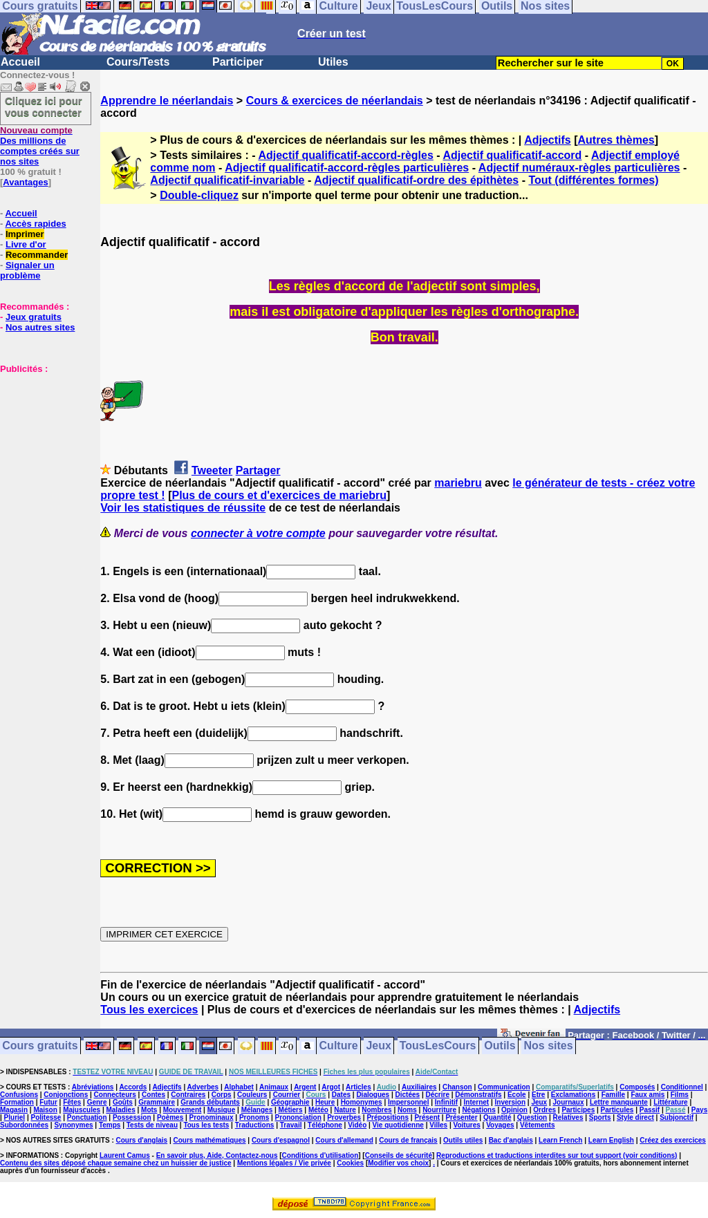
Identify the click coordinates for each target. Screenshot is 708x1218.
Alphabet (239, 1087)
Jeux (378, 1046)
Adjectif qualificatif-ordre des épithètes (416, 180)
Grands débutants (210, 1102)
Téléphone (325, 1125)
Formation (17, 1102)
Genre (97, 1102)
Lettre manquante (619, 1102)
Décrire (437, 1094)
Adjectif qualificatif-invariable (227, 180)
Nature (345, 1110)
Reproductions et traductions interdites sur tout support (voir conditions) (556, 1155)
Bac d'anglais (511, 1140)
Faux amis (647, 1094)
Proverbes (344, 1117)
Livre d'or (26, 244)
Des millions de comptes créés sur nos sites (40, 146)
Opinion (514, 1110)
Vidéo (357, 1125)
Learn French (560, 1140)
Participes (578, 1110)
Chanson (457, 1087)
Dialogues (372, 1094)
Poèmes (170, 1117)
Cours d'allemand (344, 1140)
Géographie (290, 1102)
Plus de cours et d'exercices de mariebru (278, 495)
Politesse (46, 1117)
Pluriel (15, 1117)
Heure (325, 1102)
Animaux (273, 1087)
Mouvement (182, 1110)
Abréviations (93, 1087)
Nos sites (548, 1046)
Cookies (350, 1163)
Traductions (254, 1125)
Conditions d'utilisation (320, 1155)
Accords (133, 1087)
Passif (650, 1110)
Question (532, 1117)
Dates (341, 1094)
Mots (149, 1110)
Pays (699, 1110)
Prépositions (387, 1117)
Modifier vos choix (398, 1163)
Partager (258, 470)
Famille (613, 1094)
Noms (407, 1110)
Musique (221, 1110)
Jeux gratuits (34, 317)
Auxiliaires (419, 1087)
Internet (477, 1102)
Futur (48, 1102)
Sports (600, 1117)
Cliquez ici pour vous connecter (43, 106)
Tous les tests (206, 1125)
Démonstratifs (478, 1094)
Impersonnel (408, 1102)
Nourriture (439, 1110)
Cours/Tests (137, 62)
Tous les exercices (149, 1009)
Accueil (20, 62)
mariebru (457, 483)
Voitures (467, 1125)
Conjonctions (66, 1094)
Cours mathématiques (210, 1140)
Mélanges (257, 1110)
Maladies (120, 1110)
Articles (358, 1087)
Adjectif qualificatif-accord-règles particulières (347, 168)
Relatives (568, 1117)
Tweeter (212, 470)
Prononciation (298, 1117)
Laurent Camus (125, 1155)
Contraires (188, 1094)
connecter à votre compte (258, 533)
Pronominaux (211, 1117)
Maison (45, 1110)
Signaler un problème (27, 270)
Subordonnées (24, 1125)
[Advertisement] (41, 443)
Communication (504, 1087)
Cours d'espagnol (281, 1140)
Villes (438, 1125)
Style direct (635, 1117)
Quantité (497, 1117)
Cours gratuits (39, 1046)
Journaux (568, 1102)
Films (680, 1094)
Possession (132, 1117)
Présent (427, 1117)
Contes (153, 1094)
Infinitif (446, 1102)
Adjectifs (547, 140)
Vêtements (537, 1125)
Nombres (376, 1110)
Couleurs (252, 1094)
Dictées (407, 1094)
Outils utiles (463, 1140)
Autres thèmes (616, 140)
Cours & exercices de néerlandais (334, 100)
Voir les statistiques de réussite (183, 508)
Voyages (500, 1125)
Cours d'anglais (142, 1140)
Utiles (333, 62)
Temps (110, 1125)
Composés (637, 1087)
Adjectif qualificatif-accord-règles (345, 155)
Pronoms (254, 1117)
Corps (222, 1094)
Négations (478, 1110)
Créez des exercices (673, 1140)
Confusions (19, 1094)
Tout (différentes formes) (593, 180)
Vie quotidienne (398, 1125)
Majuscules (81, 1110)
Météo (318, 1110)
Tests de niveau (152, 1125)
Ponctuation (87, 1117)
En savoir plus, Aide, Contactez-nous (217, 1155)
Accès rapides (35, 223)
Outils (499, 1046)
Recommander (37, 255)
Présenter (461, 1117)
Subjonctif (676, 1117)
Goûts (123, 1102)
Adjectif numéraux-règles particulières (579, 168)
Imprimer (25, 234)
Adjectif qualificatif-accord (511, 155)
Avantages (25, 182)
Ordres (544, 1110)
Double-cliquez (199, 195)
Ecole (516, 1094)
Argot (331, 1087)
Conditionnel (682, 1087)
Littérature (670, 1102)
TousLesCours (438, 1046)
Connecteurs (115, 1094)
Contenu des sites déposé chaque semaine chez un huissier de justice (116, 1163)
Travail (291, 1125)
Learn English (611, 1140)
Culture (338, 1046)
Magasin (14, 1110)
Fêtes (72, 1102)
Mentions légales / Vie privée (284, 1163)
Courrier (286, 1094)
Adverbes (203, 1087)
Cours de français (408, 1140)
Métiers (291, 1110)
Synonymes (73, 1125)
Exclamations (573, 1094)
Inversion (510, 1102)
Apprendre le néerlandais (166, 100)
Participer (237, 62)
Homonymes (361, 1102)
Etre (538, 1094)
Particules (617, 1110)
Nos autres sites (40, 327)
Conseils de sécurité (398, 1155)
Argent (305, 1087)
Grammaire (156, 1102)
